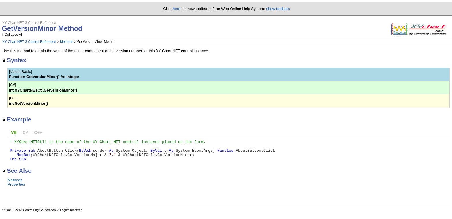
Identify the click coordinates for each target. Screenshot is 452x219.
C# (25, 132)
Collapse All (14, 35)
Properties (16, 188)
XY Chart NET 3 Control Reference (29, 42)
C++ (38, 132)
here (176, 9)
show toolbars (278, 9)
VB (14, 132)
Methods (66, 42)
